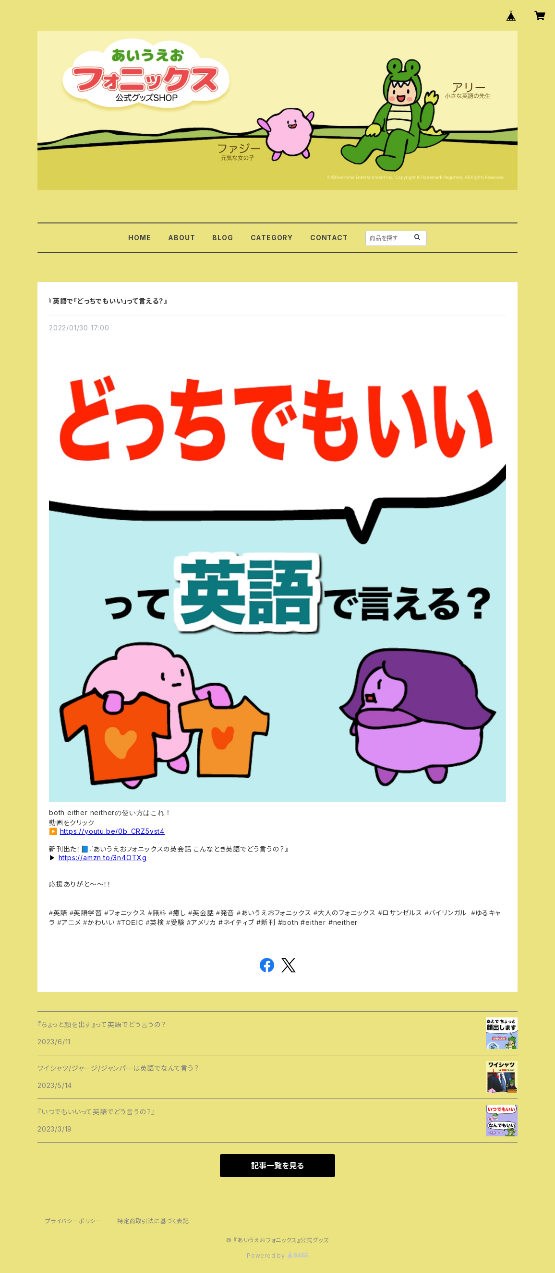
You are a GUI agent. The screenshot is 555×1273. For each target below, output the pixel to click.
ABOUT (181, 238)
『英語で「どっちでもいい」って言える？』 (108, 301)
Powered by (277, 1255)
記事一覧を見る (277, 1165)
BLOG (222, 238)
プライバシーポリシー (73, 1221)
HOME (139, 238)
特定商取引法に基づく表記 (153, 1221)
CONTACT (329, 238)
